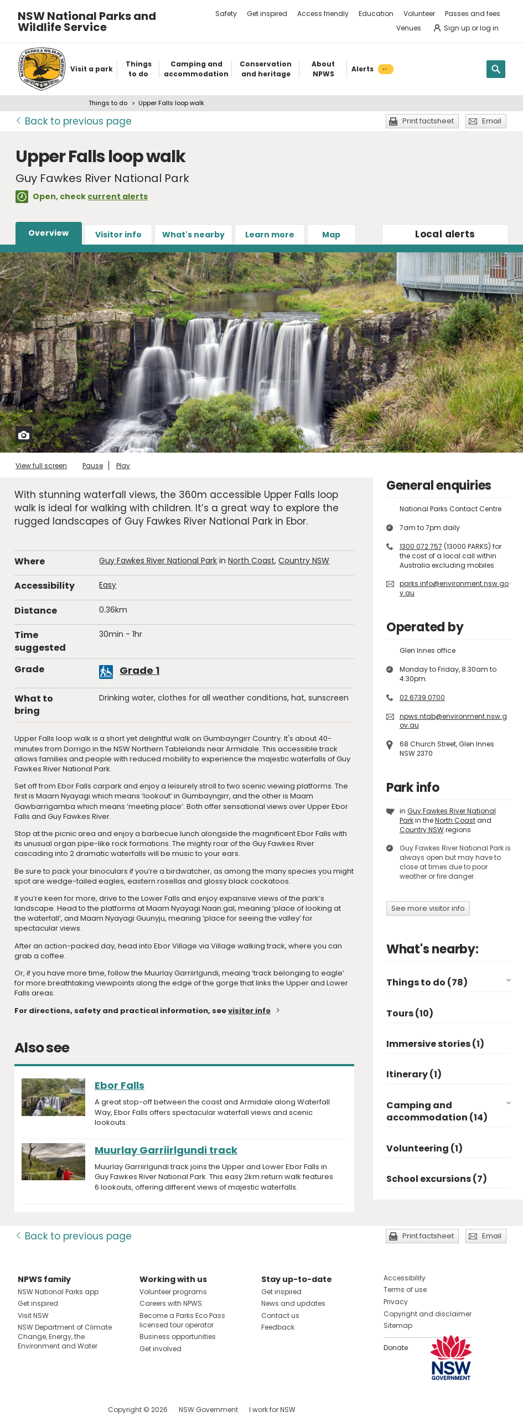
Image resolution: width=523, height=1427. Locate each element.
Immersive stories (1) (435, 1043)
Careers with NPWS (170, 1303)
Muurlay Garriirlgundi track (166, 1150)
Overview (48, 232)
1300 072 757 (421, 546)
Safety (226, 13)
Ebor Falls (119, 1085)
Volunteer (419, 13)
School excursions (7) (436, 1178)
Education (376, 13)
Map (331, 234)
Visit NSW (33, 1315)
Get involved (160, 1348)
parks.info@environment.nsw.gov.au (454, 588)
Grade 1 (139, 670)
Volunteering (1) (424, 1148)
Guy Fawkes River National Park (158, 560)
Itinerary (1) (414, 1074)
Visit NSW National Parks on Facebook (28, 1409)
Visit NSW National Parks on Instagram (52, 1409)
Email (491, 121)
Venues (408, 28)
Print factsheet (428, 121)
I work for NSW (272, 1409)
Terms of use (405, 1289)
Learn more (269, 234)
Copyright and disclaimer (428, 1314)
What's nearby (193, 234)
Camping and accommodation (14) (437, 1111)
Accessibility (405, 1278)
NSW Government (208, 1409)
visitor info (249, 1010)
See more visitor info (428, 908)
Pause (92, 465)
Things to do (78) (427, 982)
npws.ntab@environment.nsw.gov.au (453, 721)
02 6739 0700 (422, 697)
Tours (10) (409, 1013)
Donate (396, 1347)
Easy (107, 584)
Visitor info (118, 234)
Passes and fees (472, 13)
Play (123, 465)
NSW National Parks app (58, 1291)
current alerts (117, 196)
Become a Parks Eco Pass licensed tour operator (182, 1320)
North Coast (251, 560)
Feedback (277, 1327)
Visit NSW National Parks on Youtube (75, 1409)
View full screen (41, 465)
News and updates (293, 1303)
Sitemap (398, 1325)
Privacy (396, 1301)
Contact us (280, 1315)
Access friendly (323, 13)
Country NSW (303, 560)
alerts (445, 234)
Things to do (108, 102)
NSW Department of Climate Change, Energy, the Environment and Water (65, 1336)
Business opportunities (177, 1336)
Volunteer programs (173, 1291)
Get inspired (267, 13)
